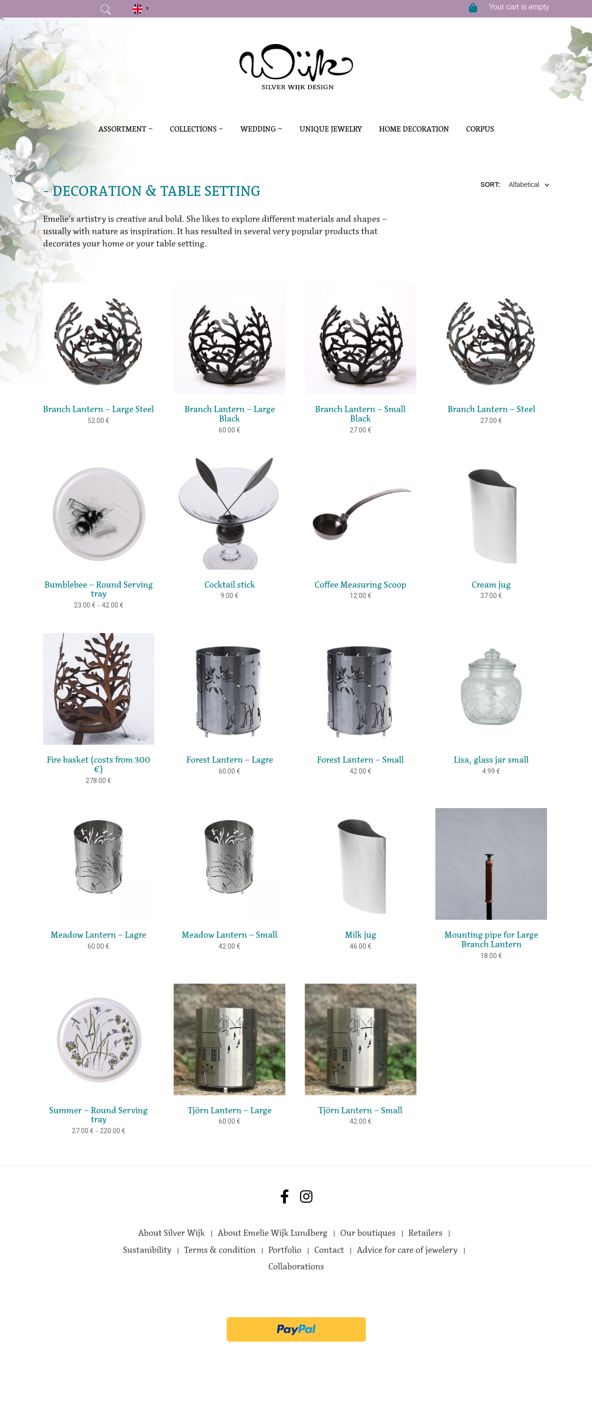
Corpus (480, 128)
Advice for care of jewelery (407, 1250)
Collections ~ (196, 128)
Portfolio (284, 1250)
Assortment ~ (125, 128)
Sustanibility (147, 1250)
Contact (329, 1250)
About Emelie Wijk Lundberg (272, 1233)
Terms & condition (220, 1250)
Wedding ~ (261, 128)
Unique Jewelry (331, 128)
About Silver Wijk (171, 1233)
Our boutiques (368, 1233)
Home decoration (414, 128)
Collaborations (296, 1266)
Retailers (425, 1233)
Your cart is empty (519, 7)
